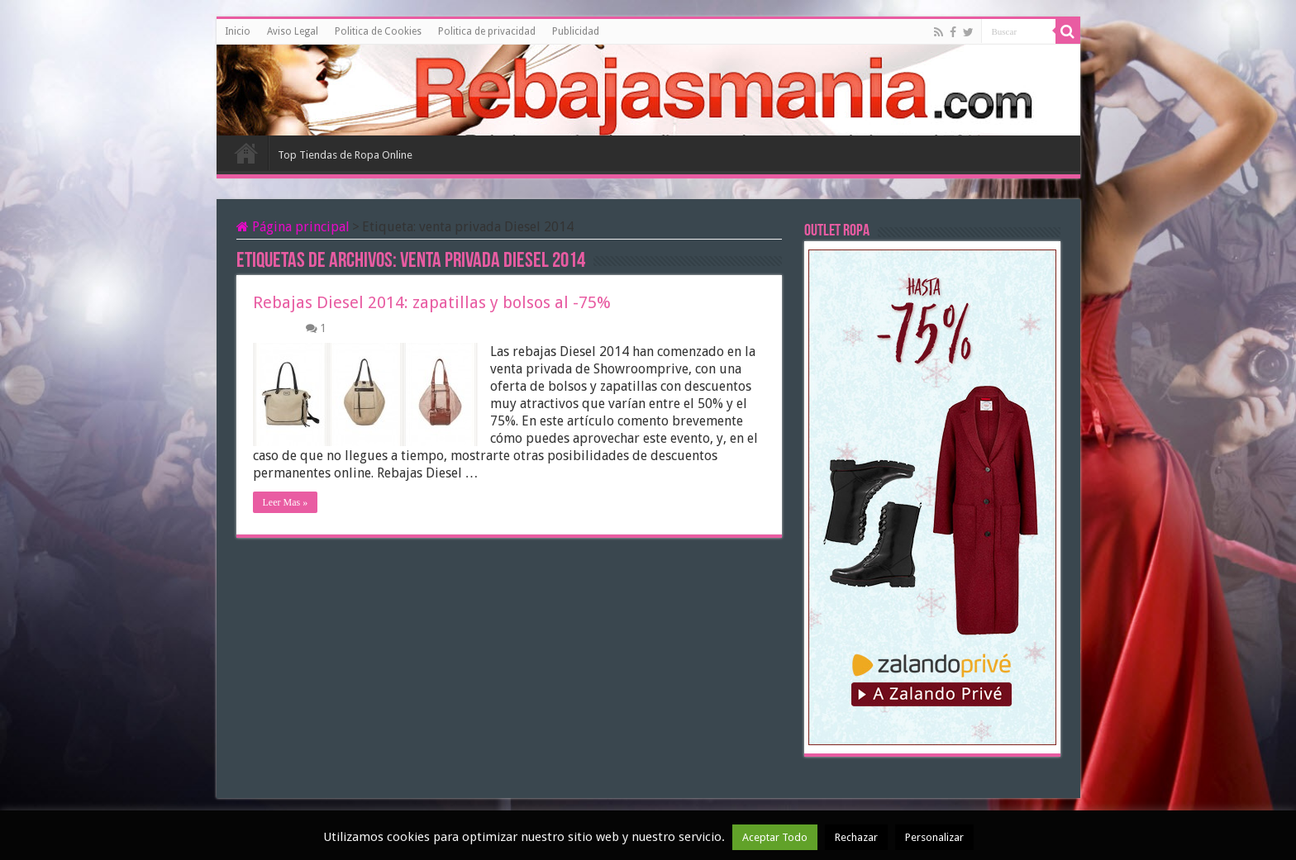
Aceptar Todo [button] (775, 837)
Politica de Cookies (378, 31)
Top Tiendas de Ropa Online (345, 155)
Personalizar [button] (934, 837)
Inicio (237, 31)
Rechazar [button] (856, 837)
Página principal (293, 227)
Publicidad (575, 31)
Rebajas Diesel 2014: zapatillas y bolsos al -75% (432, 302)
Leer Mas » (285, 502)
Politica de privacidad (487, 31)
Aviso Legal (292, 31)
